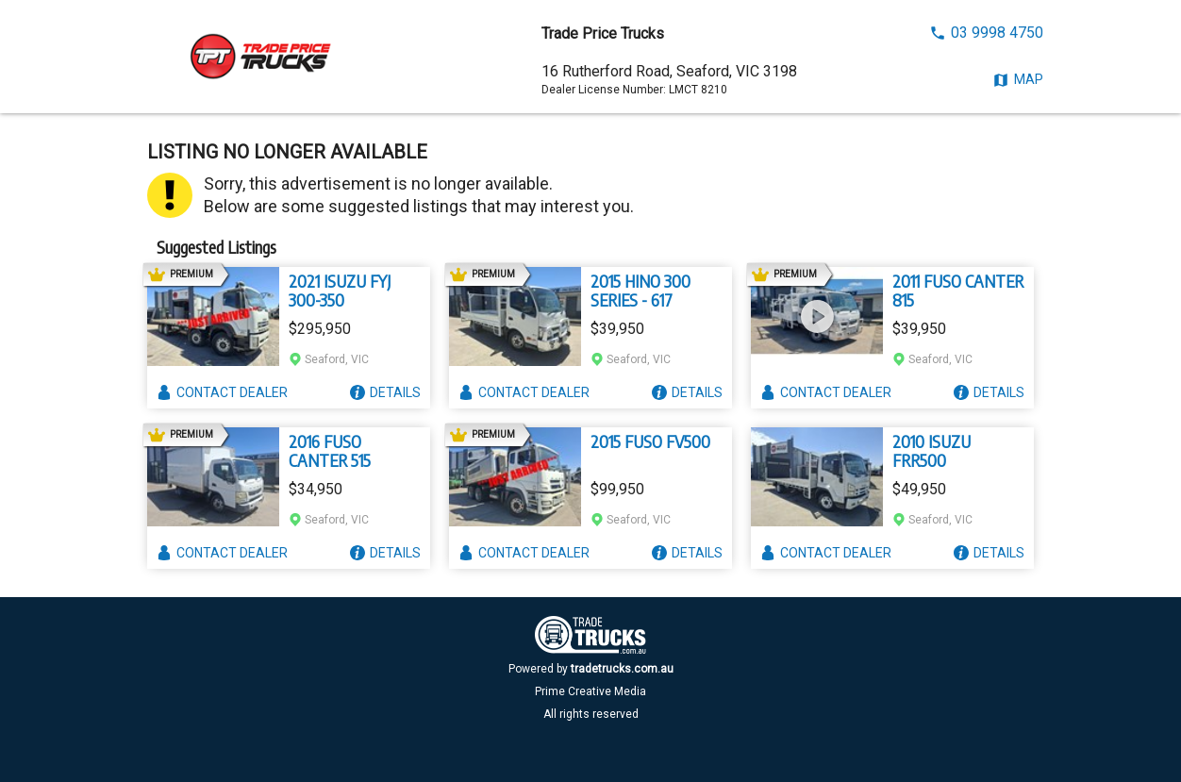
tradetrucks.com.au (622, 668)
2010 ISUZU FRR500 (931, 451)
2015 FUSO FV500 (650, 441)
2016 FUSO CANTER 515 (330, 451)
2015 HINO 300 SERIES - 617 (640, 290)
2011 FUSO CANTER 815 (957, 290)
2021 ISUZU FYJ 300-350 (340, 290)
